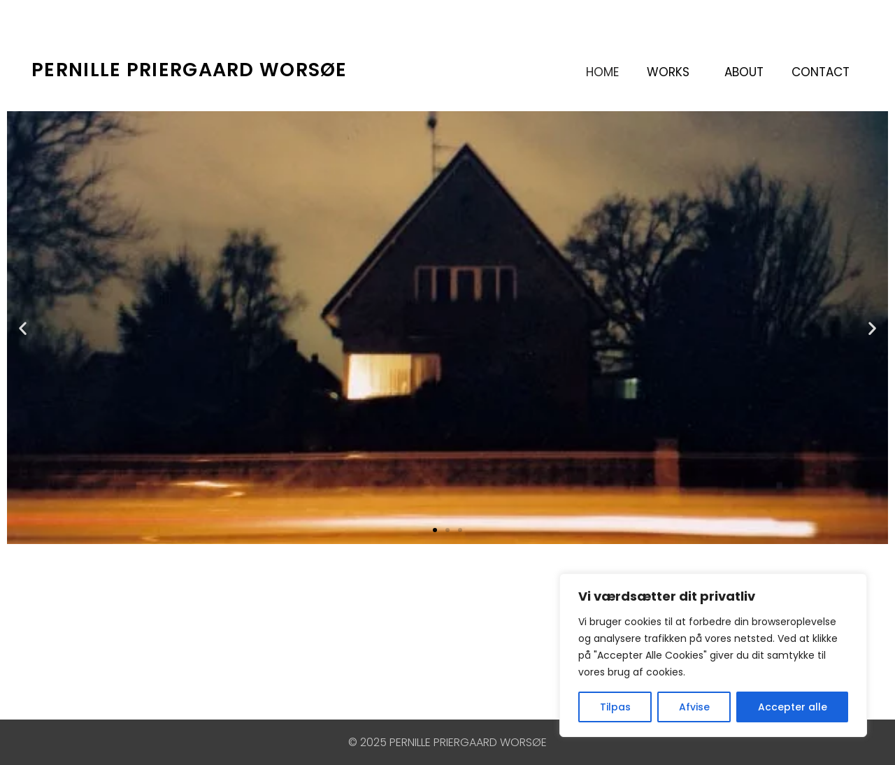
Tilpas (615, 707)
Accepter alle (792, 707)
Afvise (694, 707)
